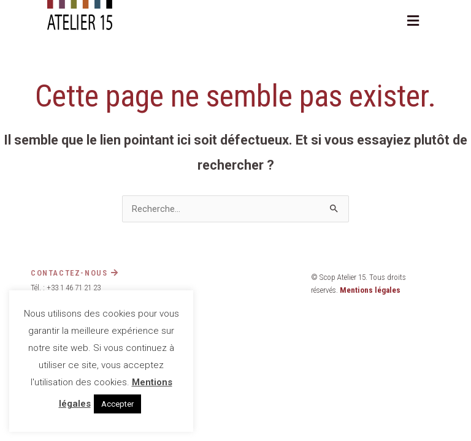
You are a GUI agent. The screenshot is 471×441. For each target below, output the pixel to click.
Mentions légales (370, 290)
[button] (413, 21)
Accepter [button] (117, 404)
